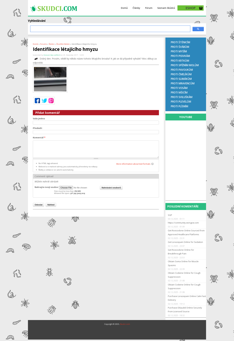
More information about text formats (133, 164)
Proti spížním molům (185, 65)
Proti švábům (180, 47)
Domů (124, 7)
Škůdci (51, 44)
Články (136, 7)
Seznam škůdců (166, 7)
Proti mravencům (183, 83)
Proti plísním (179, 106)
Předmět (37, 128)
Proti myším (179, 51)
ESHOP (190, 8)
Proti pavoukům (182, 70)
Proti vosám (179, 88)
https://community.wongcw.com (183, 222)
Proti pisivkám (180, 56)
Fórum (148, 7)
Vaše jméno (39, 118)
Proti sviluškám (181, 97)
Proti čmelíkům (181, 74)
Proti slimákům (181, 79)
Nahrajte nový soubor (46, 187)
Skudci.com (125, 324)
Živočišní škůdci (63, 44)
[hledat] (110, 28)
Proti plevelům (181, 101)
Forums (43, 44)
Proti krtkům (180, 60)
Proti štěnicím (180, 42)
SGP (170, 215)
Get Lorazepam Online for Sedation (185, 242)
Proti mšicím (179, 92)
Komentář (39, 137)
